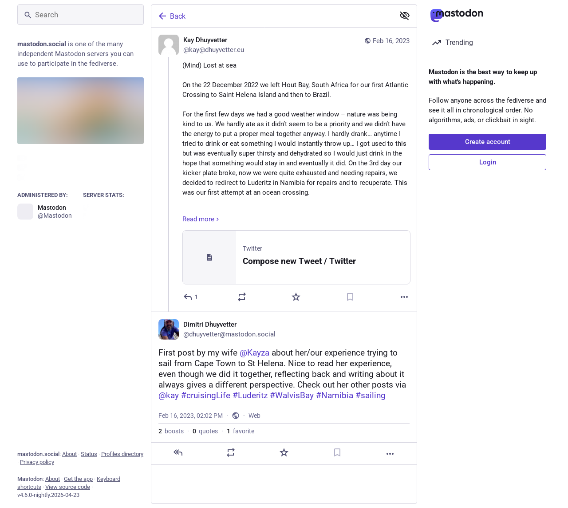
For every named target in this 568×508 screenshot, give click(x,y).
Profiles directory (122, 454)
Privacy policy (37, 462)
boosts (171, 431)
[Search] (80, 14)
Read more (201, 219)
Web (254, 415)
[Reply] (191, 297)
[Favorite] (296, 297)
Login (487, 162)
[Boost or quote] (242, 297)
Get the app (78, 479)
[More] (404, 297)
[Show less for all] (405, 15)
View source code (67, 487)
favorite (240, 431)
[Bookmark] (350, 297)
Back (171, 16)
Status (89, 454)
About (69, 454)
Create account (487, 142)
